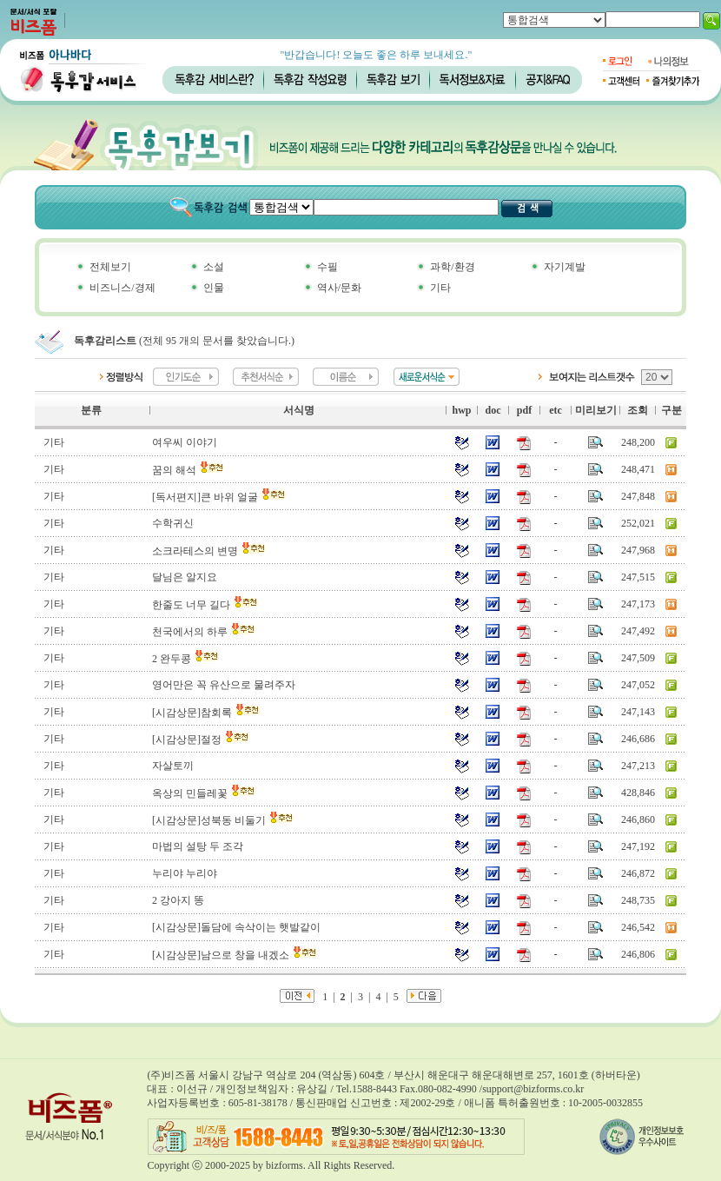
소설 (213, 267)
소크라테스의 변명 (209, 551)
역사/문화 (339, 288)
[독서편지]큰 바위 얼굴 (219, 497)
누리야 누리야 (184, 873)
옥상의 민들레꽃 (204, 793)
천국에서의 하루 (204, 632)
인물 (213, 288)
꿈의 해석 (188, 470)
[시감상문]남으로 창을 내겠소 (235, 955)
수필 (327, 267)
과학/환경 (452, 267)
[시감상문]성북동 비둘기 (223, 820)
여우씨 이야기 (184, 442)
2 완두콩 (186, 659)
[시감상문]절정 (201, 739)
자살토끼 (173, 766)
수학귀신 (173, 523)
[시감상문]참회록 (206, 713)
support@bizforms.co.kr (533, 1089)
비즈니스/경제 (122, 288)
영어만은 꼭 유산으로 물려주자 (223, 685)
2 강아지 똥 (178, 900)
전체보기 (110, 267)
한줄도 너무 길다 (205, 605)
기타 (440, 288)
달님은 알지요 (184, 577)
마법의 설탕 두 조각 (197, 846)
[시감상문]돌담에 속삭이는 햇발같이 (236, 927)
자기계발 (564, 267)
